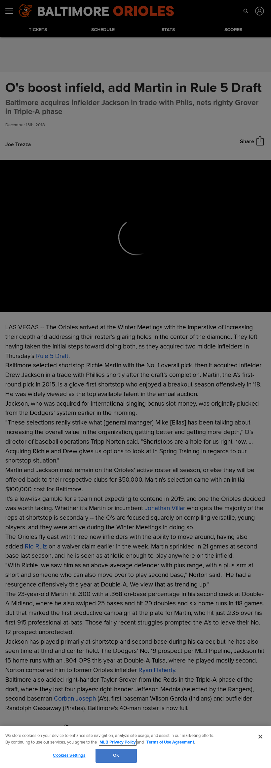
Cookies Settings (69, 755)
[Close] (260, 736)
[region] (135, 747)
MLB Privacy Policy (117, 742)
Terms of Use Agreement (170, 742)
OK (116, 755)
